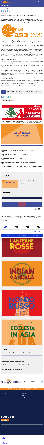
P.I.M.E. (2, 397)
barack (22, 91)
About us (2, 395)
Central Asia (3, 402)
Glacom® (11, 431)
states (17, 91)
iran (8, 91)
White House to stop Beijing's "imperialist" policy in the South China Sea (16, 154)
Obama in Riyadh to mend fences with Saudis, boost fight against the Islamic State (18, 162)
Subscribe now (22, 197)
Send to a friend (4, 13)
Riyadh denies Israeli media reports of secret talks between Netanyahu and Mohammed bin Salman (21, 166)
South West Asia (4, 409)
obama (27, 91)
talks (38, 92)
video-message (28, 42)
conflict (17, 92)
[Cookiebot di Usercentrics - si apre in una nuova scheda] (35, 209)
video (28, 92)
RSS (23, 395)
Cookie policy (8, 431)
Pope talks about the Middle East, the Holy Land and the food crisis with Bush (17, 150)
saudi (32, 91)
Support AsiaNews (4, 393)
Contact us (24, 393)
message (23, 92)
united (12, 91)
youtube (33, 92)
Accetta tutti (35, 235)
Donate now (4, 420)
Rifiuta (8, 235)
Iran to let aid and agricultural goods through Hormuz (13, 361)
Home (3, 435)
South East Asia (25, 402)
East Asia (2, 407)
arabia (36, 91)
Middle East (24, 407)
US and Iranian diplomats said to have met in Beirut (11, 158)
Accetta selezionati (22, 235)
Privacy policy (3, 431)
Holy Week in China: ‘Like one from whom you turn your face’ (14, 369)
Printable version (11, 100)
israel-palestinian (10, 92)
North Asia (3, 405)
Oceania (23, 409)
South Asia (24, 405)
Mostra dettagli (37, 231)
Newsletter (24, 397)
